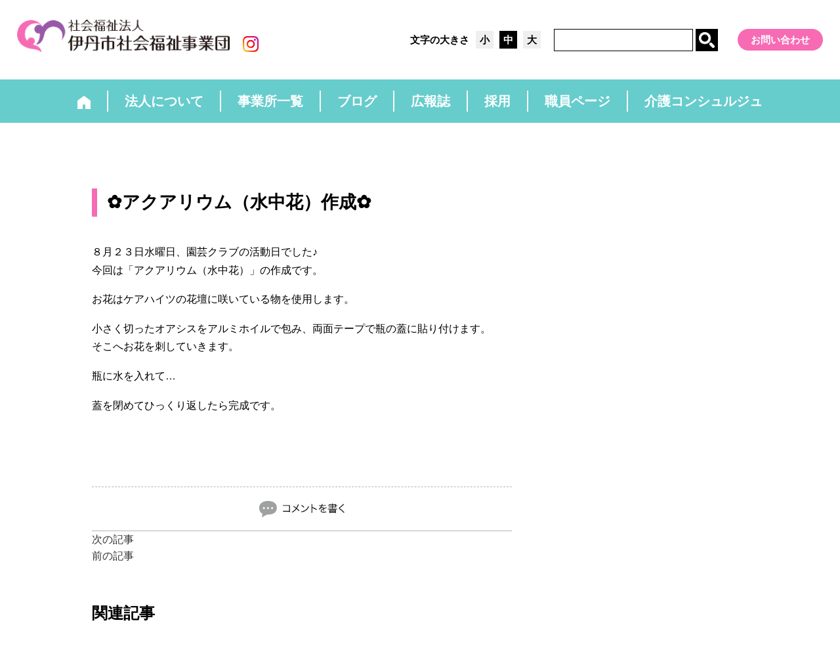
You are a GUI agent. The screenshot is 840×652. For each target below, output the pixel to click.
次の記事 (113, 539)
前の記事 (113, 555)
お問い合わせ (780, 39)
